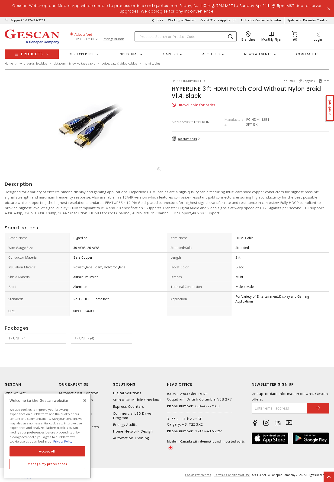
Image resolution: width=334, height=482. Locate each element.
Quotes (157, 20)
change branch (113, 39)
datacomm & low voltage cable (74, 64)
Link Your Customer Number (261, 20)
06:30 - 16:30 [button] (84, 39)
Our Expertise (73, 384)
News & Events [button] (258, 54)
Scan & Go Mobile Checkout (137, 400)
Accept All (47, 451)
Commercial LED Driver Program (133, 415)
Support (16, 20)
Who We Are (15, 393)
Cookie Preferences (198, 475)
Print (326, 81)
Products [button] (32, 54)
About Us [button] (211, 54)
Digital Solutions (127, 393)
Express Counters (128, 406)
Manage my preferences (47, 464)
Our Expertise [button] (81, 54)
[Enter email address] (279, 408)
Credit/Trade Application (218, 20)
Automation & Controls (79, 393)
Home (9, 64)
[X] (85, 400)
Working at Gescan (182, 20)
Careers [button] (170, 54)
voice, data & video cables (119, 64)
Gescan (13, 384)
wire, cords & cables (33, 64)
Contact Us (308, 54)
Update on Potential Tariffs (307, 20)
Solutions (124, 384)
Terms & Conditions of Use (232, 475)
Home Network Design (133, 431)
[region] (47, 436)
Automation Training (131, 438)
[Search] (186, 36)
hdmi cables (152, 64)
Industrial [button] (128, 54)
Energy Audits (125, 425)
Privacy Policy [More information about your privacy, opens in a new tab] (62, 441)
